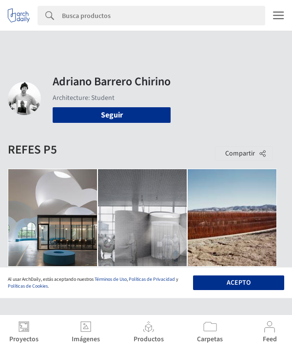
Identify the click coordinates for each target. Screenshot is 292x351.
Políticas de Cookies (28, 286)
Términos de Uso (111, 279)
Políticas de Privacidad (152, 279)
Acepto (239, 283)
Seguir (112, 115)
